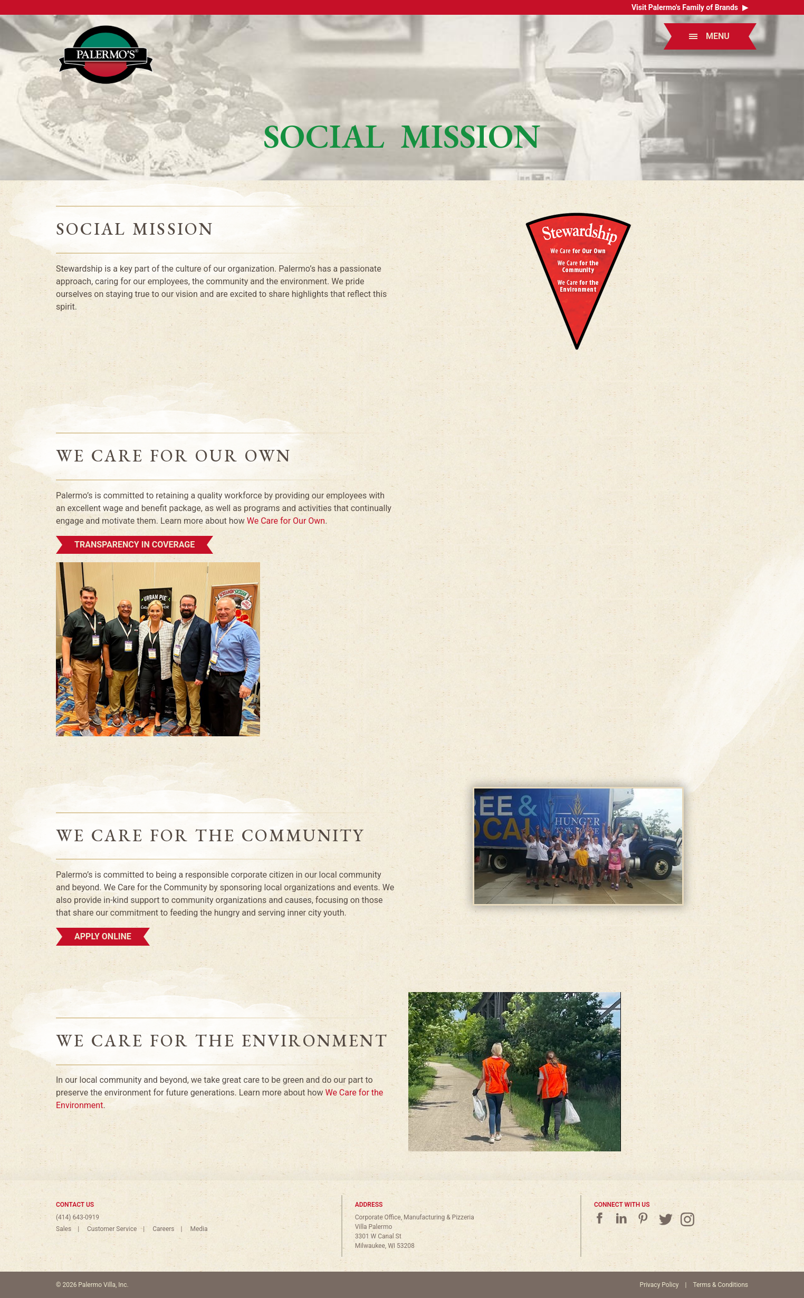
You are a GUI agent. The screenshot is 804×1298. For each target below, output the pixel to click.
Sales (63, 1229)
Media (198, 1229)
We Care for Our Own (286, 521)
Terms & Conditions (720, 1285)
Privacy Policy (659, 1285)
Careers (163, 1229)
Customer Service (112, 1229)
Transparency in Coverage (134, 545)
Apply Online (102, 936)
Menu (709, 36)
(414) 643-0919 (77, 1217)
